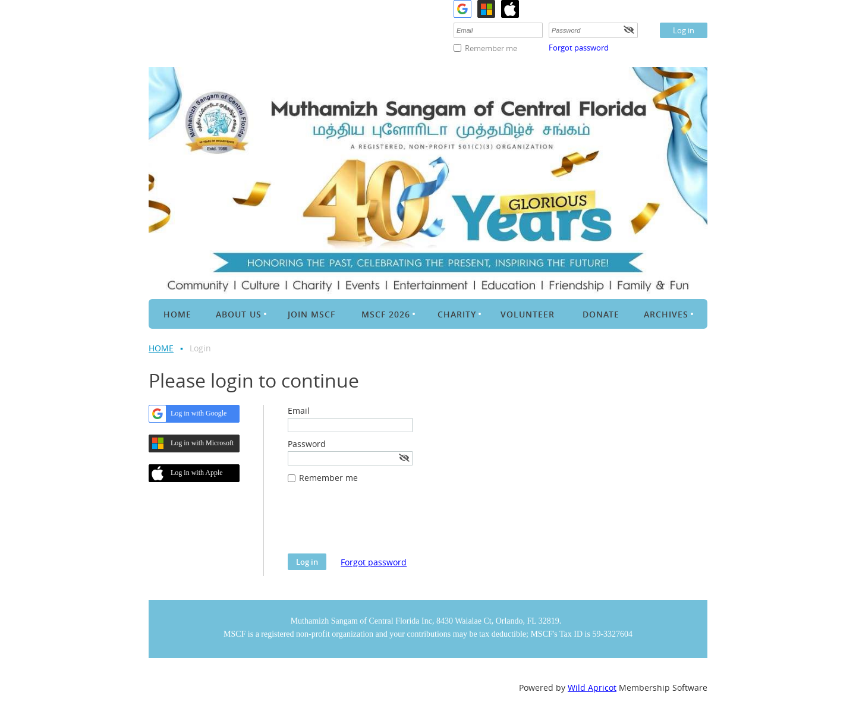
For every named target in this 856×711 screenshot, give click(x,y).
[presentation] (378, 524)
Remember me (491, 48)
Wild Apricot (592, 687)
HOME (161, 348)
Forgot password (579, 47)
